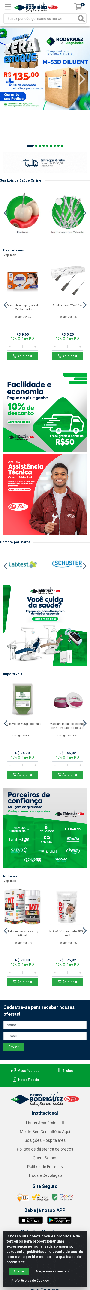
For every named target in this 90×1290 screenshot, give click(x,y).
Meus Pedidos (25, 1070)
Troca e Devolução (45, 1175)
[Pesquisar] (81, 18)
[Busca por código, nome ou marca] (40, 18)
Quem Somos (45, 1158)
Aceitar (19, 1271)
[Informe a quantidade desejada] (22, 347)
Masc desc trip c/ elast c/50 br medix (22, 307)
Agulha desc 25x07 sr (67, 305)
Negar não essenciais (52, 1271)
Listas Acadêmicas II (45, 1123)
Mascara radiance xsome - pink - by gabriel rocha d (67, 725)
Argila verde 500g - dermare (22, 724)
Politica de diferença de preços (45, 1149)
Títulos (64, 1070)
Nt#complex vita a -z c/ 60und (23, 933)
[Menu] (7, 7)
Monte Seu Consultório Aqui (45, 1131)
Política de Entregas (45, 1166)
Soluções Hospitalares (45, 1140)
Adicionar (23, 356)
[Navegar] (7, 79)
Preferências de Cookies (30, 1280)
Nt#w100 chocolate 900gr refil (67, 933)
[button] (30, 146)
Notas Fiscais (25, 1080)
